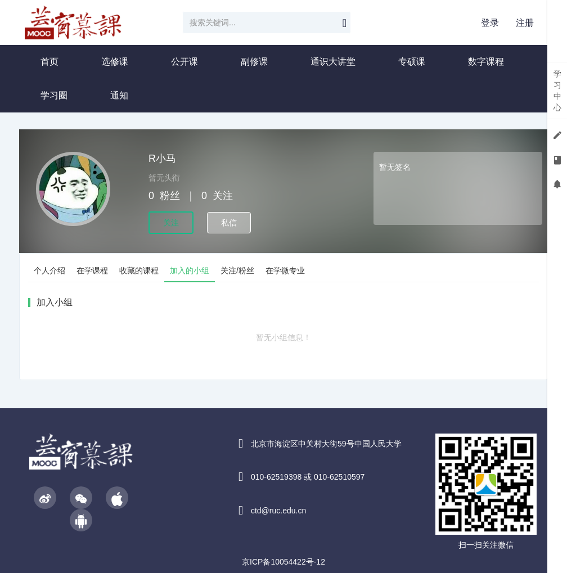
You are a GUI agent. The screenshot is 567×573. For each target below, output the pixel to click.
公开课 (184, 61)
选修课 (114, 61)
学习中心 (557, 90)
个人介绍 (49, 270)
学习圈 (54, 95)
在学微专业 (285, 270)
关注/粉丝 (237, 270)
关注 (171, 222)
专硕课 (411, 61)
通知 (119, 95)
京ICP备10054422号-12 (283, 561)
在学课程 (92, 270)
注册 (525, 23)
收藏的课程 (139, 270)
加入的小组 (189, 270)
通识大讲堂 (333, 61)
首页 (49, 61)
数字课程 (486, 61)
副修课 (254, 61)
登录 (490, 23)
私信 (229, 222)
